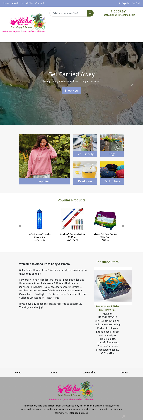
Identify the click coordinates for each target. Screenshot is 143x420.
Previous (19, 226)
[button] (10, 83)
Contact (39, 3)
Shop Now (71, 90)
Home (6, 3)
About (14, 3)
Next (123, 226)
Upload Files (26, 3)
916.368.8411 (119, 11)
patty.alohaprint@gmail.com (119, 15)
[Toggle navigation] (5, 39)
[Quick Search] (68, 13)
